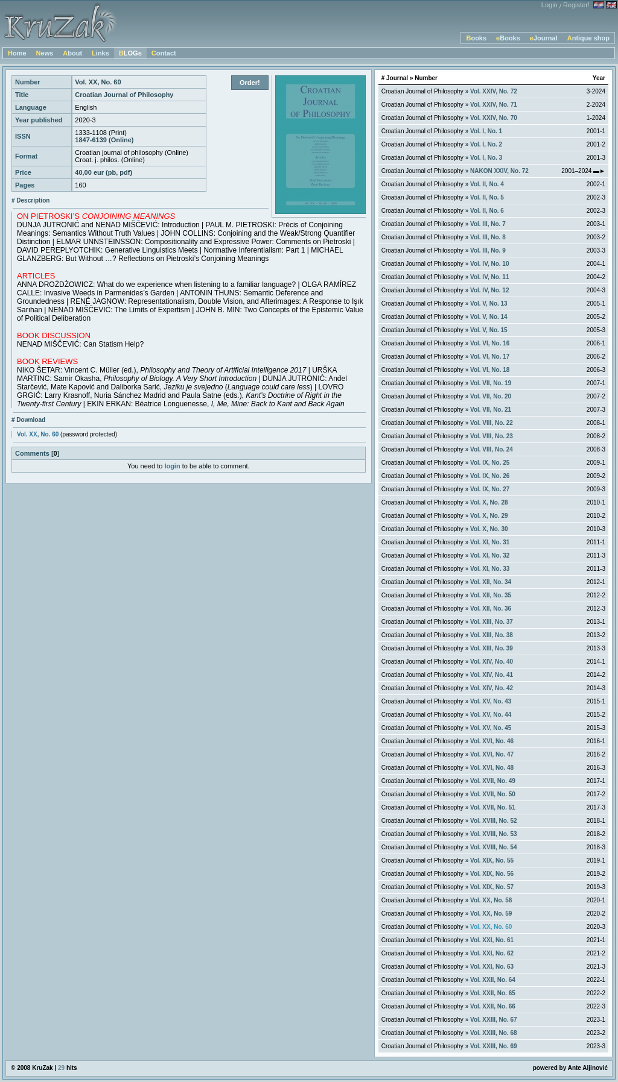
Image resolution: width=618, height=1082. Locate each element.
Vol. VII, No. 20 (490, 396)
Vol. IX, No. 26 (489, 476)
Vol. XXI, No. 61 (492, 940)
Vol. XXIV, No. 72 (493, 91)
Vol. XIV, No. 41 (491, 675)
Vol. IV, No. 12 (489, 290)
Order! (250, 82)
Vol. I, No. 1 (486, 131)
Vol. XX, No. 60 (38, 434)
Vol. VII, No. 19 (490, 383)
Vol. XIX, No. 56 (492, 873)
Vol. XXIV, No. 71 (493, 104)
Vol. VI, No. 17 (489, 356)
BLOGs (130, 53)
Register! (576, 4)
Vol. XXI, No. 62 (492, 953)
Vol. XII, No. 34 (490, 582)
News (45, 53)
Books (476, 38)
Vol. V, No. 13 (489, 303)
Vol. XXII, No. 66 (492, 1006)
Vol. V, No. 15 (489, 330)
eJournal (544, 38)
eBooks (508, 38)
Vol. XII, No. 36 (490, 608)
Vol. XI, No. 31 (489, 542)
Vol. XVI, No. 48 (492, 767)
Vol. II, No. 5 (487, 197)
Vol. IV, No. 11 (489, 277)
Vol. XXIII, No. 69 (493, 1046)
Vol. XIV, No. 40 (491, 661)
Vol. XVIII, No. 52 (493, 820)
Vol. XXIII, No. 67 (493, 1019)
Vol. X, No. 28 (489, 502)
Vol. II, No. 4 (487, 184)
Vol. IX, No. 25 (489, 462)
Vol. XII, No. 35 (490, 595)
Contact (163, 53)
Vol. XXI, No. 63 (492, 966)
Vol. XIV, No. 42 (491, 688)
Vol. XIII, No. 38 (491, 635)
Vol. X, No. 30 (489, 529)
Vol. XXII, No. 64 (492, 980)
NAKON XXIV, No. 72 (499, 171)
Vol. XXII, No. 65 (492, 993)
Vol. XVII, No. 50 (492, 794)
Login (549, 4)
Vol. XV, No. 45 (490, 728)
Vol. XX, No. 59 (491, 913)
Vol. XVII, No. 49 (492, 781)
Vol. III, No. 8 (488, 237)
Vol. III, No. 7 (488, 224)
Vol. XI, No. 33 (489, 568)
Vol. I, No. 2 (486, 144)
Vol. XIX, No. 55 (492, 860)
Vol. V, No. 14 (489, 316)
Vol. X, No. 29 (489, 515)
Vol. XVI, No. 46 (492, 741)
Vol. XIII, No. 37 (491, 621)
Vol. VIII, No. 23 (491, 436)
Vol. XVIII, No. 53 (493, 834)
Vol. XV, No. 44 (490, 714)
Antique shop (588, 38)
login (172, 466)
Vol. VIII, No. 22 (491, 423)
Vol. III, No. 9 (488, 250)
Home (17, 53)
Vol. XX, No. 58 (491, 900)
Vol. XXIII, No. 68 (493, 1033)
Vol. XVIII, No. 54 (493, 847)
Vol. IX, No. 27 (489, 489)
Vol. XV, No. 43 (490, 701)
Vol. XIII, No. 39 (491, 648)
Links (100, 53)
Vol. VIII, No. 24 (491, 449)
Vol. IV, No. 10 (489, 263)
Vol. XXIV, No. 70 (493, 118)
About (72, 53)
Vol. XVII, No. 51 (492, 807)
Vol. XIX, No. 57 (492, 887)
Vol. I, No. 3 (486, 157)
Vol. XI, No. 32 (489, 555)
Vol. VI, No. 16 (489, 343)
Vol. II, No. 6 (487, 210)
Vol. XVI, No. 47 (492, 754)
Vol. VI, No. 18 (489, 369)
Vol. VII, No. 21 (490, 409)
